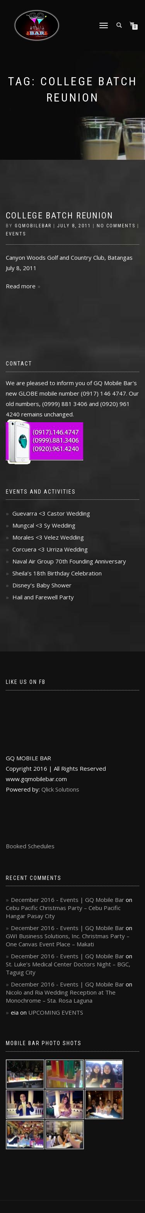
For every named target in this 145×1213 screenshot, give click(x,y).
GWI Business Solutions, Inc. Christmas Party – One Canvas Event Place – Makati (68, 940)
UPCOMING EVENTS (55, 1012)
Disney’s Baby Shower (42, 585)
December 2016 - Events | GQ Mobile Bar (67, 899)
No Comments (116, 225)
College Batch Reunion (59, 215)
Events (16, 234)
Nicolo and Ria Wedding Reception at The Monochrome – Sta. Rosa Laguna (61, 996)
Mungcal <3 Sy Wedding (43, 525)
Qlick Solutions (60, 789)
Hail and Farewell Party (43, 597)
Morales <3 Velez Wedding (48, 537)
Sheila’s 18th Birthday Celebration (57, 573)
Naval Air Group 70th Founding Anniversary (69, 561)
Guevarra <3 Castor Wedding (51, 513)
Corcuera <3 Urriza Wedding (50, 549)
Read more (21, 286)
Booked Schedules (30, 846)
